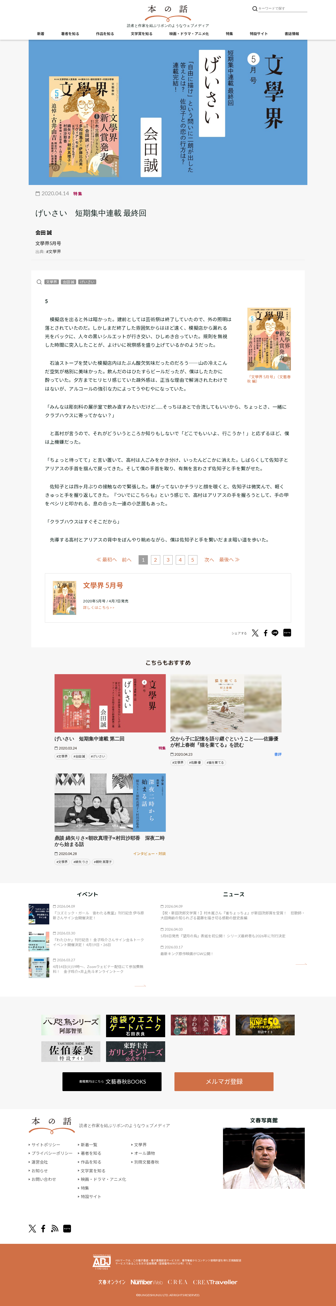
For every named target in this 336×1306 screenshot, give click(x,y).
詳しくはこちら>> (99, 607)
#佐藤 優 (195, 762)
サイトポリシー (45, 1144)
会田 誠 (43, 232)
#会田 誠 (79, 756)
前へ (127, 560)
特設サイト (259, 33)
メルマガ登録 (224, 1081)
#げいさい (98, 756)
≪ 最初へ (106, 559)
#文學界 (53, 251)
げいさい (87, 282)
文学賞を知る (142, 33)
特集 (229, 33)
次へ (209, 560)
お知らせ (39, 1170)
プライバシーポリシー (52, 1153)
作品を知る (105, 33)
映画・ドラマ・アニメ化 (189, 33)
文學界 (51, 282)
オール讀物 (144, 1153)
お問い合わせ (43, 1178)
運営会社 (39, 1161)
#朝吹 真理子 (103, 862)
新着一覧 (89, 1144)
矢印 (140, 986)
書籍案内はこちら (112, 1081)
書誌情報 (292, 33)
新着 (40, 33)
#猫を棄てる (215, 762)
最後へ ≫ (229, 559)
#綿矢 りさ (81, 862)
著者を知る (70, 33)
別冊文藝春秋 (146, 1161)
